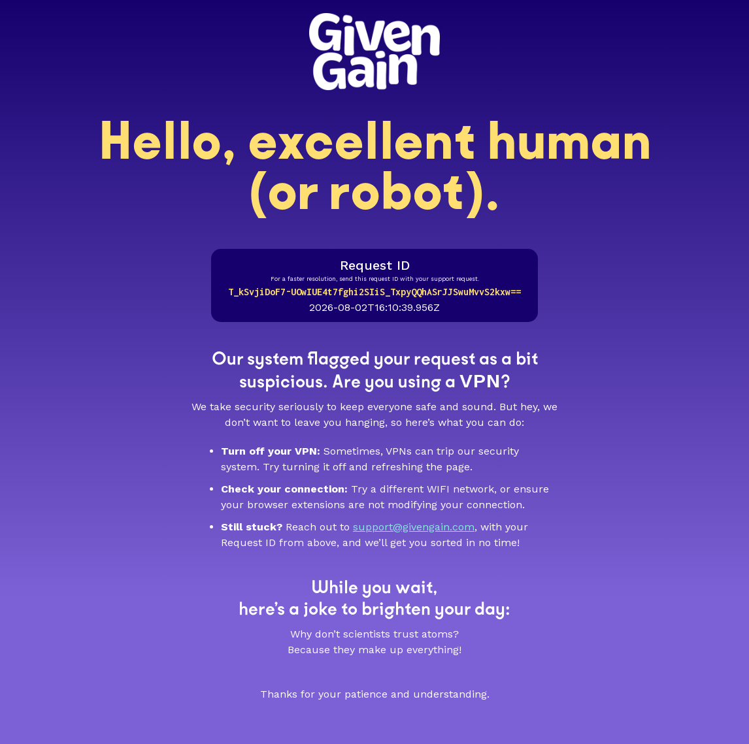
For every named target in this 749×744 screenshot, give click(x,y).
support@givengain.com (413, 527)
